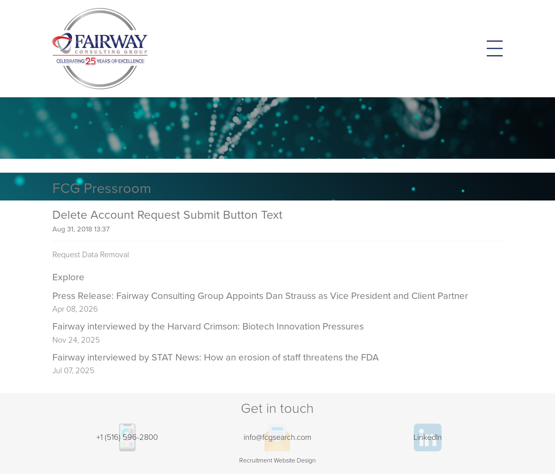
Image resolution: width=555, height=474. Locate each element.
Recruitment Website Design (277, 460)
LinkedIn (427, 437)
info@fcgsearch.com (277, 437)
